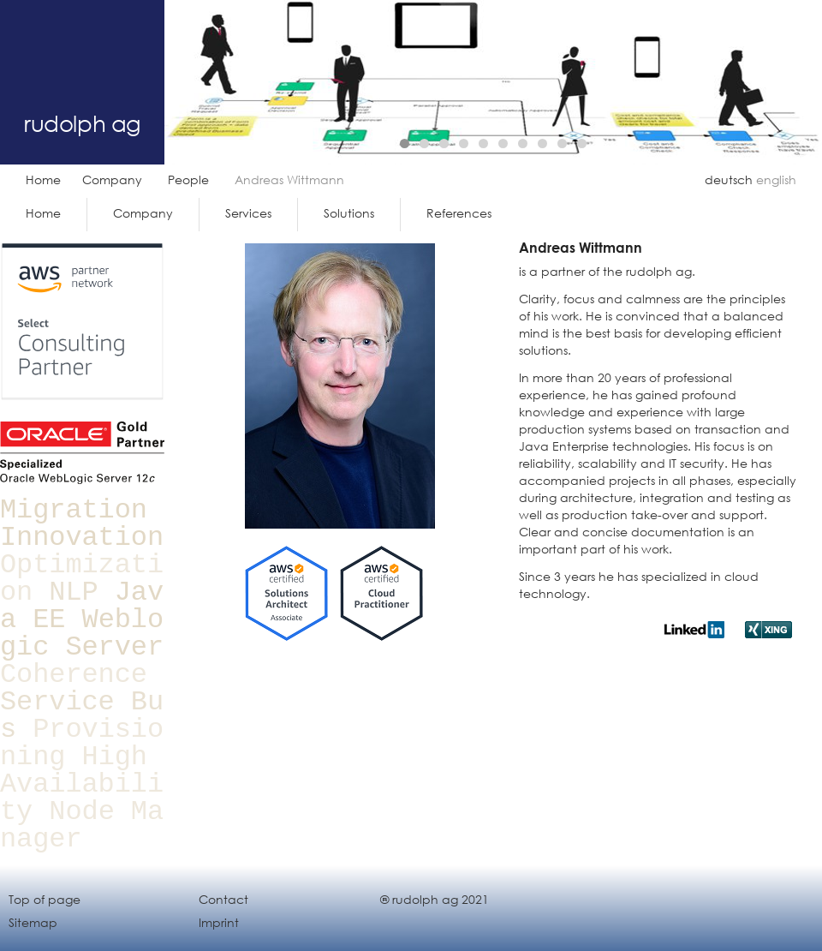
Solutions (349, 213)
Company (112, 179)
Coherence (73, 674)
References (458, 213)
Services (248, 213)
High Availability (82, 784)
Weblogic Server (82, 633)
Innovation (82, 537)
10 (582, 143)
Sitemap (33, 922)
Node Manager (82, 825)
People (188, 179)
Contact (223, 899)
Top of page (44, 899)
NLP (73, 592)
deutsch (729, 179)
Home (43, 179)
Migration (73, 510)
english (776, 179)
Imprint (219, 922)
